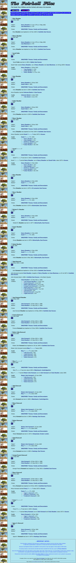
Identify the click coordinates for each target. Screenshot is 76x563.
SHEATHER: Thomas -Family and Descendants (34, 29)
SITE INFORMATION (47, 14)
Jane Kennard (30, 281)
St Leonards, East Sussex (39, 188)
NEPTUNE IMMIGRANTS (55, 12)
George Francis (30, 286)
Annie (28, 354)
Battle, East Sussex (36, 62)
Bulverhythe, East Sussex (39, 205)
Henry (25, 24)
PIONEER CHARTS (15, 14)
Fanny (28, 488)
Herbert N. (29, 141)
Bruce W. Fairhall (40, 558)
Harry (28, 138)
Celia (27, 273)
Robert (28, 357)
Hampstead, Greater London (41, 433)
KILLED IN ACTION (66, 12)
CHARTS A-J (24, 14)
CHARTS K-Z (31, 14)
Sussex (68, 64)
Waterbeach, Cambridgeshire (42, 370)
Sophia (28, 293)
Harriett (28, 292)
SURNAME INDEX (25, 12)
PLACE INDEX (38, 14)
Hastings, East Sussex (38, 416)
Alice (27, 96)
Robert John (30, 284)
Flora (28, 140)
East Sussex (38, 92)
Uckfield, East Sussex (33, 277)
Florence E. (29, 494)
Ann (27, 290)
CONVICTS (32, 12)
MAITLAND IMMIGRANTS (42, 12)
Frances (28, 283)
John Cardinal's (34, 561)
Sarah (24, 84)
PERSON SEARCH (15, 12)
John (25, 303)
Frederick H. (30, 496)
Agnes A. (29, 493)
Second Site (39, 561)
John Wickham (30, 289)
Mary (31, 348)
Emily (28, 70)
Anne (28, 69)
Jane (25, 26)
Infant (28, 144)
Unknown (28, 92)
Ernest (28, 143)
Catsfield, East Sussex (44, 32)
